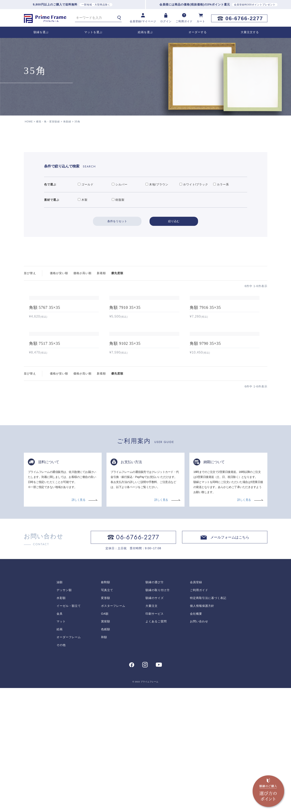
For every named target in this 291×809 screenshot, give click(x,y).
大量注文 (152, 605)
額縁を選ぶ (41, 32)
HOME (29, 121)
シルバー (120, 184)
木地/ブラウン (157, 184)
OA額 (105, 613)
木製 (83, 199)
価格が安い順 (59, 273)
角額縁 (67, 121)
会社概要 (196, 613)
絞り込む (173, 221)
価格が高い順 (82, 273)
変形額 (105, 597)
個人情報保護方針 (202, 605)
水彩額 (61, 597)
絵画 (60, 629)
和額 (104, 637)
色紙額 (105, 629)
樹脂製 (118, 199)
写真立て (107, 589)
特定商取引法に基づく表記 (208, 597)
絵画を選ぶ (145, 32)
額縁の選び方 (155, 582)
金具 (60, 613)
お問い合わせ (199, 621)
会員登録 (196, 582)
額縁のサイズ (155, 597)
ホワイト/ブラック (193, 184)
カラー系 (221, 184)
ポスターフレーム (113, 605)
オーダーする (198, 32)
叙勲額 (105, 582)
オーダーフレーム (69, 637)
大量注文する (250, 32)
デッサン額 (64, 589)
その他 (61, 644)
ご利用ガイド (199, 589)
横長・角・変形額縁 (48, 121)
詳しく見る (78, 499)
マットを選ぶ (93, 32)
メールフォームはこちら (229, 537)
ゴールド (86, 184)
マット (61, 621)
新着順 (101, 273)
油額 (60, 582)
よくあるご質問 (156, 621)
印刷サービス (155, 613)
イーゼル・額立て (69, 605)
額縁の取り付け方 (158, 589)
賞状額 (105, 621)
